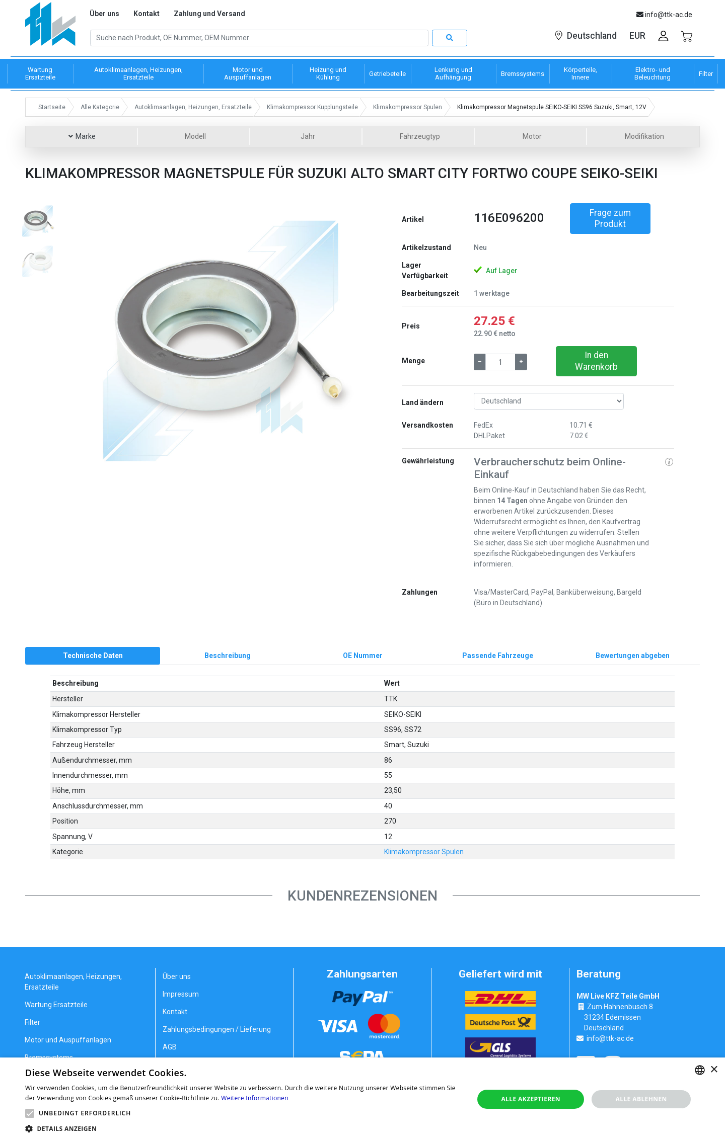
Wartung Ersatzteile (56, 1005)
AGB (170, 1047)
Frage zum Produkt (610, 218)
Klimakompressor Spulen (424, 852)
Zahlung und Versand (209, 14)
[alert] (362, 1099)
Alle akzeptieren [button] (530, 1099)
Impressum (181, 995)
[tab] (92, 656)
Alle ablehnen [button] (641, 1099)
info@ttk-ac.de (610, 1039)
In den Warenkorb (596, 361)
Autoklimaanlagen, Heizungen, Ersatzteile (73, 982)
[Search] (259, 38)
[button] (103, 339)
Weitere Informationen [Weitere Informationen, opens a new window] (254, 1098)
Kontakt (146, 14)
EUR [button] (637, 36)
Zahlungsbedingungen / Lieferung (217, 1030)
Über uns (104, 14)
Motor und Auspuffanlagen (68, 1040)
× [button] (713, 1070)
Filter (32, 1023)
